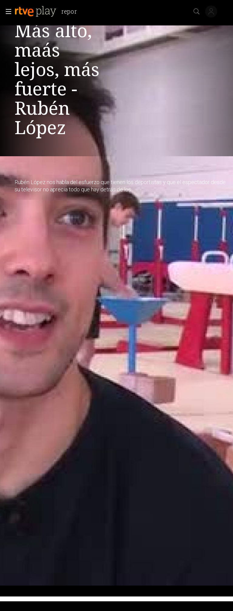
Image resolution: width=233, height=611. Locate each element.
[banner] (48, 11)
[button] (6, 11)
